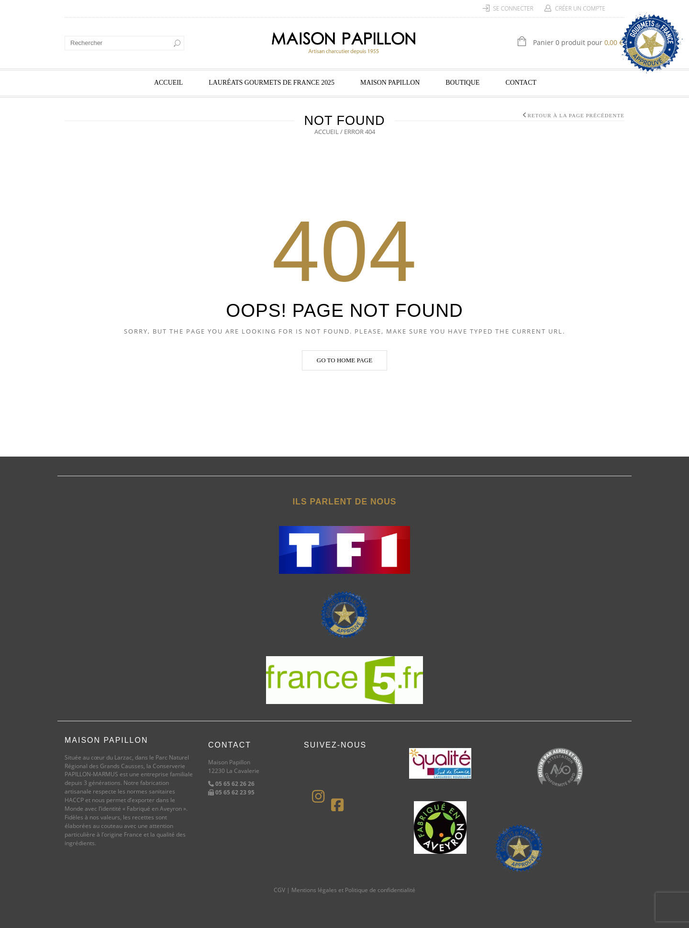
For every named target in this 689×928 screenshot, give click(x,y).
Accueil (168, 82)
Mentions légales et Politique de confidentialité (353, 890)
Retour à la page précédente (575, 115)
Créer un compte (580, 8)
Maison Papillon (390, 82)
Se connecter (513, 8)
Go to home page (344, 360)
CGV (279, 890)
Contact (520, 82)
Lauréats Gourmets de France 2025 (271, 82)
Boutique (462, 82)
